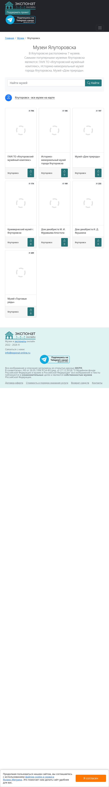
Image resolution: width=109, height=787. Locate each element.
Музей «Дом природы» (87, 156)
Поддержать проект (18, 12)
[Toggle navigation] (100, 28)
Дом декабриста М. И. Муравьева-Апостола (53, 231)
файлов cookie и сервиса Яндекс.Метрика (28, 778)
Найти (93, 83)
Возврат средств (80, 382)
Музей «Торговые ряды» (17, 300)
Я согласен (90, 778)
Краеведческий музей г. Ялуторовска (21, 231)
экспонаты (20, 341)
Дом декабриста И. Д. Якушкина (87, 231)
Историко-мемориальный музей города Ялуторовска (53, 160)
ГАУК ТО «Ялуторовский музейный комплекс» (20, 158)
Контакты (97, 382)
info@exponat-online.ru (17, 352)
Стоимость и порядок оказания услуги (47, 382)
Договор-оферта (14, 382)
